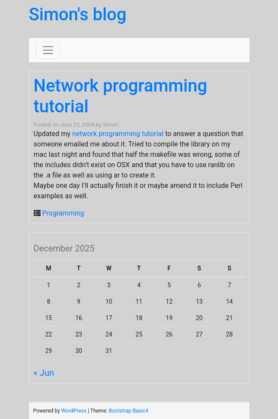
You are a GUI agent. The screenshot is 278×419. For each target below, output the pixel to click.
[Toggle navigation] (48, 50)
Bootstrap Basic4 (128, 411)
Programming (63, 213)
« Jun (44, 373)
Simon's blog (78, 14)
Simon (110, 124)
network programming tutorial (117, 134)
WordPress (73, 411)
